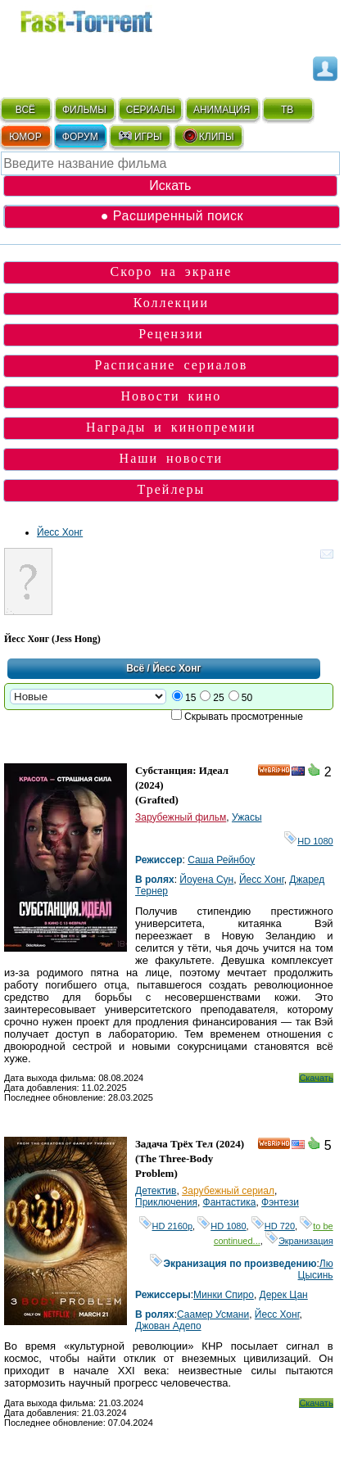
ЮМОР (25, 137)
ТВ (287, 109)
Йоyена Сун (206, 879)
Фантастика (229, 1202)
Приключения (166, 1202)
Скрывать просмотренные (243, 716)
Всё (135, 668)
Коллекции (171, 303)
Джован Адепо (168, 1326)
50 (247, 698)
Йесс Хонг (60, 532)
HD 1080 (308, 841)
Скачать (316, 1078)
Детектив (155, 1191)
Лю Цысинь (315, 1269)
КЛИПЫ (208, 135)
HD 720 (273, 1226)
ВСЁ (25, 109)
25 (218, 698)
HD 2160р (166, 1226)
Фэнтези (280, 1202)
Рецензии (170, 334)
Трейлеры (172, 489)
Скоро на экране (172, 271)
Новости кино (170, 396)
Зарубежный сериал (228, 1191)
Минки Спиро (223, 1295)
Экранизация (299, 1241)
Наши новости (172, 458)
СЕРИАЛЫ (150, 109)
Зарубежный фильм (180, 817)
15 (190, 698)
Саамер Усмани (213, 1314)
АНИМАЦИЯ (221, 109)
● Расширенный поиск (172, 216)
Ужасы (247, 817)
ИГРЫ (139, 135)
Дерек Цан (284, 1295)
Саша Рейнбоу (221, 860)
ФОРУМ (80, 137)
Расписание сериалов (171, 365)
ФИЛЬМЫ (84, 109)
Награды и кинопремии (171, 427)
